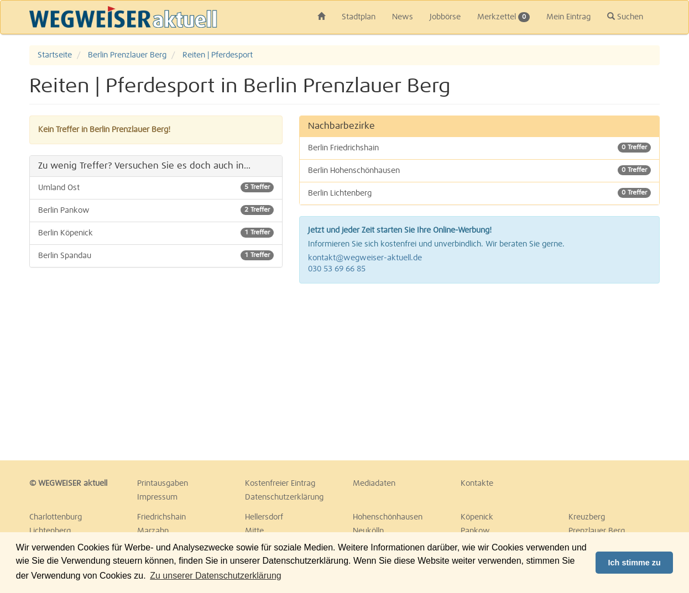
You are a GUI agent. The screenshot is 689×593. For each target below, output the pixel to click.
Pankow (475, 531)
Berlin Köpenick (156, 233)
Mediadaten (374, 483)
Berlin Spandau (156, 255)
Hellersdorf (264, 517)
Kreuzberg (586, 517)
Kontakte (477, 483)
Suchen (625, 16)
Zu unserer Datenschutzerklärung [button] (215, 575)
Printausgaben (162, 483)
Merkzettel (503, 17)
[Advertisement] (479, 372)
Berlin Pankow (156, 210)
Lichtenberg (50, 531)
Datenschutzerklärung (284, 497)
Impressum (157, 497)
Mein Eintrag (568, 17)
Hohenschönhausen (387, 517)
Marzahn (153, 531)
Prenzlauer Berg (596, 531)
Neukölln (368, 531)
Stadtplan (358, 17)
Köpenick (477, 517)
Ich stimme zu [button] (634, 562)
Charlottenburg (55, 517)
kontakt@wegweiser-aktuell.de (365, 258)
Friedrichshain (161, 517)
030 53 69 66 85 (337, 269)
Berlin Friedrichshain (479, 148)
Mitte (254, 531)
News (402, 17)
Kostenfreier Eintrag (280, 483)
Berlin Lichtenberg (479, 193)
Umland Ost (156, 187)
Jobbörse (445, 17)
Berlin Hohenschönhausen (479, 170)
